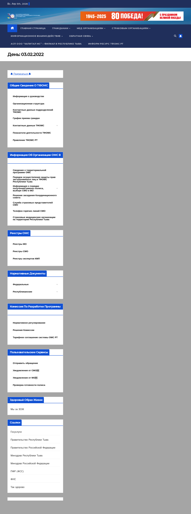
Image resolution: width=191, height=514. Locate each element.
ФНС (13, 479)
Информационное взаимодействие (36, 36)
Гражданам (60, 28)
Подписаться (21, 74)
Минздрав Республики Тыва (27, 455)
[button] (175, 36)
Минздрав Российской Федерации (30, 463)
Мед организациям (90, 28)
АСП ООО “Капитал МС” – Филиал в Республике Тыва (46, 43)
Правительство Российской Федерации (33, 447)
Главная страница (33, 28)
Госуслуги (16, 431)
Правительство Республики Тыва (29, 439)
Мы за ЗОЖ (17, 409)
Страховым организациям (130, 28)
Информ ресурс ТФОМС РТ (105, 43)
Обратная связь (80, 36)
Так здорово (17, 487)
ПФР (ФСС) (17, 471)
